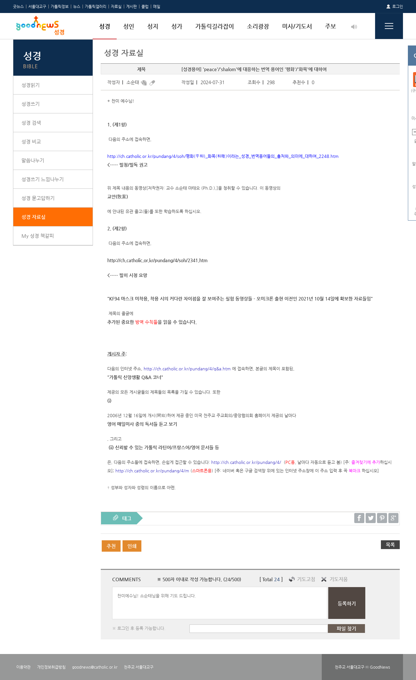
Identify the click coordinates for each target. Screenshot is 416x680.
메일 (156, 6)
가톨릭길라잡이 (214, 26)
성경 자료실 (33, 217)
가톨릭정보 (60, 6)
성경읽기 (30, 85)
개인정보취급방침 (51, 667)
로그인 (397, 6)
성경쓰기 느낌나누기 (42, 179)
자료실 (116, 6)
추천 (111, 546)
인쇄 (131, 546)
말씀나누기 (32, 160)
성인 (128, 26)
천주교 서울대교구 (138, 667)
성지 (152, 26)
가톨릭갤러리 (95, 6)
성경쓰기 (30, 104)
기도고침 (306, 579)
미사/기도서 (297, 26)
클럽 (145, 6)
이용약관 (23, 667)
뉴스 (76, 6)
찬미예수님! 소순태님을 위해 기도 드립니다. (219, 603)
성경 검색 (31, 122)
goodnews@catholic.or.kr (94, 667)
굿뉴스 (18, 6)
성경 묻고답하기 (38, 198)
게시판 (131, 6)
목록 (390, 544)
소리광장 (258, 26)
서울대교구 (37, 6)
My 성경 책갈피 (37, 235)
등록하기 (347, 603)
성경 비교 (31, 141)
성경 (104, 26)
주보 (330, 26)
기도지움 (339, 579)
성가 (176, 26)
